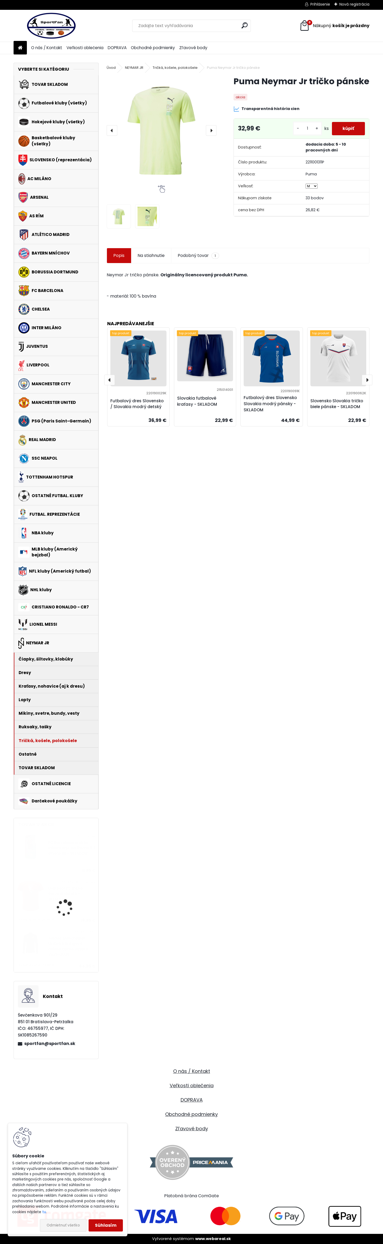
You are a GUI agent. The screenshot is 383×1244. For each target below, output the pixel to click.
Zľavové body (193, 47)
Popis (118, 255)
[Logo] (50, 25)
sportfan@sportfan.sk (49, 1043)
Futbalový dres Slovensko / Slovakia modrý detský (137, 404)
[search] (245, 25)
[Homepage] (20, 48)
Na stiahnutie (151, 255)
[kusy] (307, 128)
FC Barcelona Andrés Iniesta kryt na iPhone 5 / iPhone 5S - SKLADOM (71, 848)
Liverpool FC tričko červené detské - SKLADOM (65, 894)
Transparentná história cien (266, 109)
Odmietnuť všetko (63, 1225)
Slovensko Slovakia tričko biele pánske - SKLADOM (336, 404)
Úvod (111, 67)
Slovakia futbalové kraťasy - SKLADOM (197, 401)
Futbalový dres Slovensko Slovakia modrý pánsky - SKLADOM (270, 404)
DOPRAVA (117, 47)
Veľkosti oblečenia (84, 47)
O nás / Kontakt (46, 47)
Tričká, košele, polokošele (175, 67)
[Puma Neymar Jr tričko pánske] (161, 130)
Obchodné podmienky (153, 47)
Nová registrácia (354, 4)
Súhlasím (105, 1225)
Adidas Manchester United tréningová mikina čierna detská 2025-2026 (68, 946)
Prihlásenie (320, 4)
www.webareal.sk (213, 1238)
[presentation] (112, 130)
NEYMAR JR (134, 67)
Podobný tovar (198, 255)
